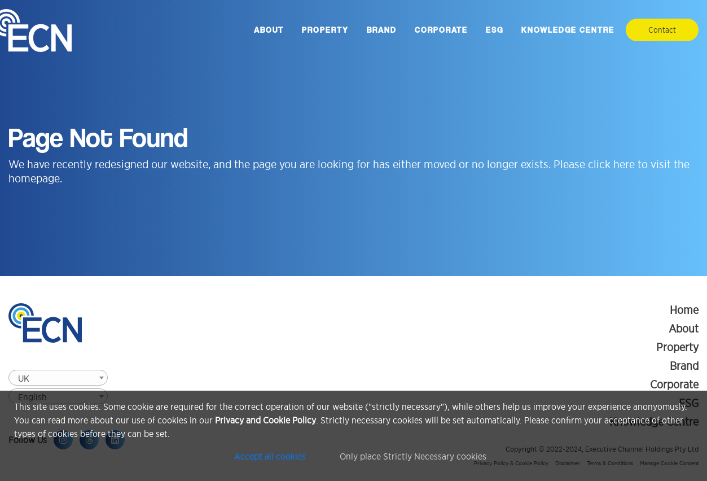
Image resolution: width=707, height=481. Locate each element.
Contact (662, 29)
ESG (494, 29)
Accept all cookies (270, 456)
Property (325, 29)
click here (611, 164)
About (269, 29)
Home (684, 310)
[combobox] (58, 378)
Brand (382, 29)
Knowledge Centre (567, 29)
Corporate (441, 29)
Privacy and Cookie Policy (265, 420)
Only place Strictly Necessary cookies (413, 456)
